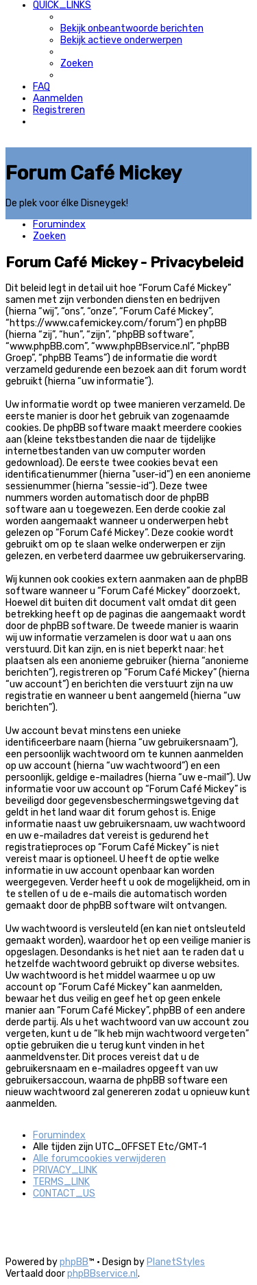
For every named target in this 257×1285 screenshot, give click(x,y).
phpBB (74, 1262)
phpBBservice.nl (102, 1274)
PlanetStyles (176, 1262)
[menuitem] (132, 28)
